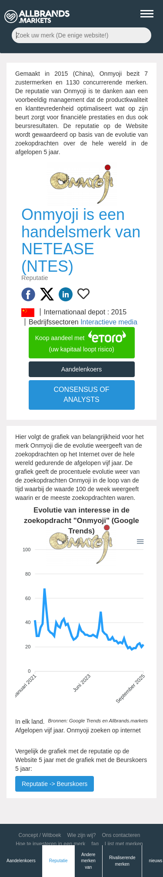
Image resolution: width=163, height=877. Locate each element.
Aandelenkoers (81, 369)
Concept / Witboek (40, 835)
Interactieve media (108, 322)
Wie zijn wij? (81, 835)
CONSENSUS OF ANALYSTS (81, 394)
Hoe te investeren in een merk (50, 844)
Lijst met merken (124, 844)
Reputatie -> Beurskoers (54, 783)
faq (95, 844)
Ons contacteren (121, 835)
